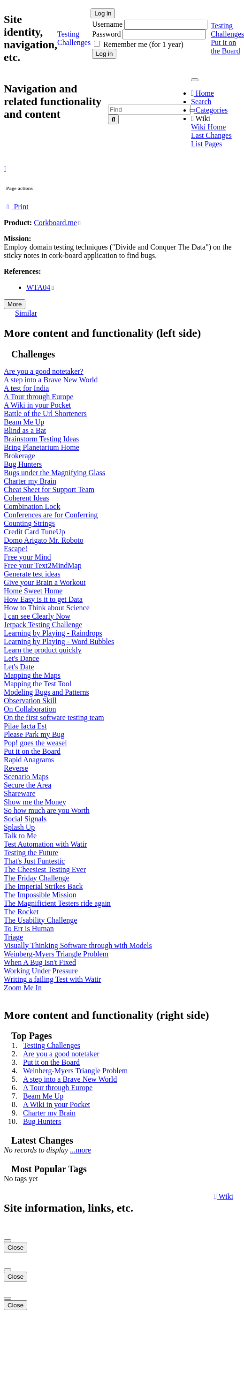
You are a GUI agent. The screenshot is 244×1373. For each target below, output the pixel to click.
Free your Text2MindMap (43, 565)
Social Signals (25, 819)
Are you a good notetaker (61, 1054)
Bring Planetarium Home (41, 447)
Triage (13, 937)
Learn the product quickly (43, 650)
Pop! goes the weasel (35, 743)
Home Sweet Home (33, 591)
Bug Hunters (23, 464)
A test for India (26, 388)
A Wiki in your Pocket (37, 405)
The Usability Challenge (40, 920)
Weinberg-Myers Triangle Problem (56, 954)
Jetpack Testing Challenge (43, 625)
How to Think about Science (47, 608)
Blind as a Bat (25, 430)
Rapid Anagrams (29, 760)
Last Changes (211, 135)
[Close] (7, 1240)
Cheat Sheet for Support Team (49, 489)
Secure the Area (27, 785)
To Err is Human (29, 929)
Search (201, 102)
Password (106, 34)
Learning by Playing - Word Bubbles (59, 641)
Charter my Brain (30, 481)
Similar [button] (26, 313)
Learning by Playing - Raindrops (53, 633)
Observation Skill (30, 701)
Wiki (223, 1196)
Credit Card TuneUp (34, 532)
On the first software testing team (54, 717)
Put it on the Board (225, 46)
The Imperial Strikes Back (43, 886)
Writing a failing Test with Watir (52, 979)
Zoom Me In (23, 988)
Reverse (16, 768)
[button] (5, 169)
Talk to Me (20, 836)
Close (15, 1247)
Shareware (20, 793)
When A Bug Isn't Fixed (40, 962)
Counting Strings (29, 523)
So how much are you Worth (47, 810)
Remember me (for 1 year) (143, 44)
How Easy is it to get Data (43, 599)
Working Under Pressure (41, 971)
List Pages (206, 144)
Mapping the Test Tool (37, 684)
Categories (209, 110)
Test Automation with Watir (45, 844)
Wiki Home (208, 127)
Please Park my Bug (34, 734)
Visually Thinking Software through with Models (78, 945)
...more (80, 1150)
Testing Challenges (51, 1045)
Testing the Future (31, 853)
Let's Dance (21, 658)
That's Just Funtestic (34, 861)
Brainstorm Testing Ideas (41, 439)
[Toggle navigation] (194, 79)
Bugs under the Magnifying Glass (54, 473)
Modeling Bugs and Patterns (46, 692)
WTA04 (38, 287)
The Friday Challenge (36, 878)
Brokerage (19, 456)
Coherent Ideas (26, 498)
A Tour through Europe (38, 397)
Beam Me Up (24, 422)
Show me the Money (35, 802)
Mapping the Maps (32, 675)
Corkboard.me (55, 223)
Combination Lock (32, 506)
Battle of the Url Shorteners (45, 413)
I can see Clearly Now (37, 616)
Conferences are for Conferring (51, 515)
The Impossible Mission (40, 895)
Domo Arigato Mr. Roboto (44, 540)
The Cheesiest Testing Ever (45, 869)
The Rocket (21, 912)
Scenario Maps (26, 777)
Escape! (16, 549)
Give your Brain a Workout (44, 582)
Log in (102, 13)
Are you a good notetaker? (44, 371)
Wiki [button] (200, 118)
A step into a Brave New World (51, 380)
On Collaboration (30, 709)
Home (202, 93)
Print (16, 207)
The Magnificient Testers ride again (57, 903)
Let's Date (19, 667)
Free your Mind (27, 557)
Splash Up (19, 827)
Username (108, 24)
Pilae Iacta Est (25, 726)
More (15, 304)
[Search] (113, 119)
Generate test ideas (32, 574)
